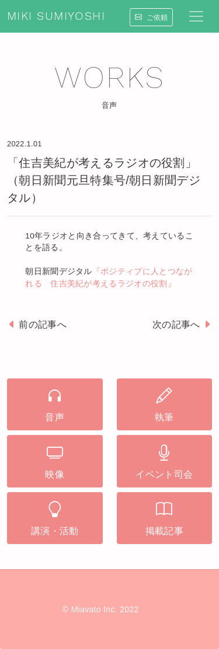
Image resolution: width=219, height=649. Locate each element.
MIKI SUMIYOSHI (56, 16)
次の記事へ (182, 324)
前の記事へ (37, 324)
